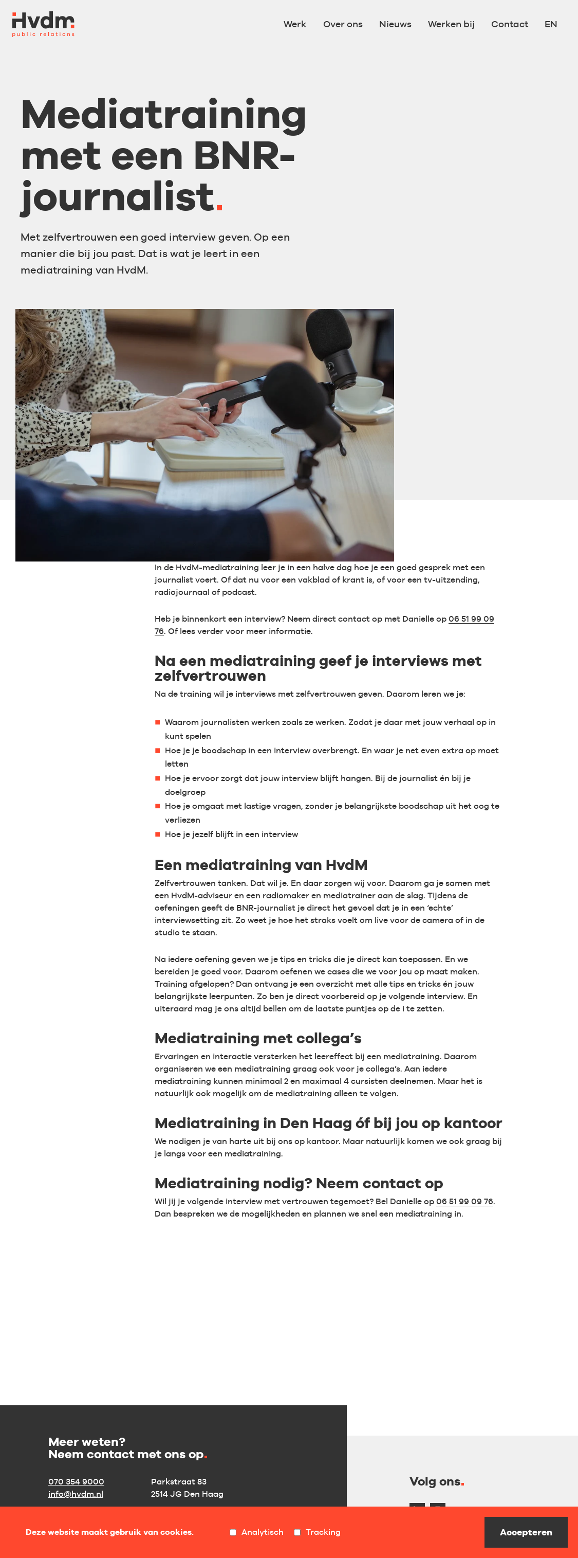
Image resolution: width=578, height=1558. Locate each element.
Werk (295, 24)
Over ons (343, 24)
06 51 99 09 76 (464, 1201)
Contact (509, 24)
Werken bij (451, 24)
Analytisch (257, 1532)
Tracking (317, 1532)
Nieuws (395, 24)
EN (551, 24)
